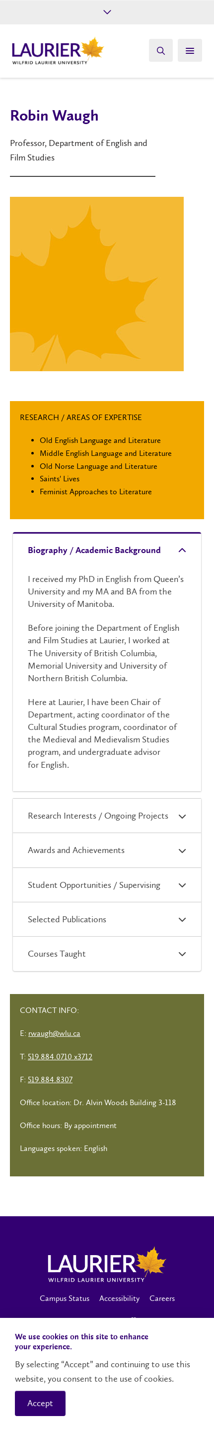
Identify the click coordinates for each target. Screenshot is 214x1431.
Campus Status (64, 1298)
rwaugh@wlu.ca (54, 1033)
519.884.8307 (50, 1079)
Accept (40, 1403)
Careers (162, 1298)
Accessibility (119, 1298)
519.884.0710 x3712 (60, 1056)
